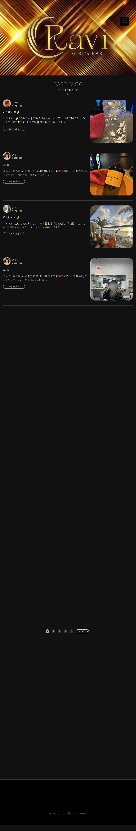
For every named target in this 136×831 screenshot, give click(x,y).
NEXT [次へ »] (82, 631)
